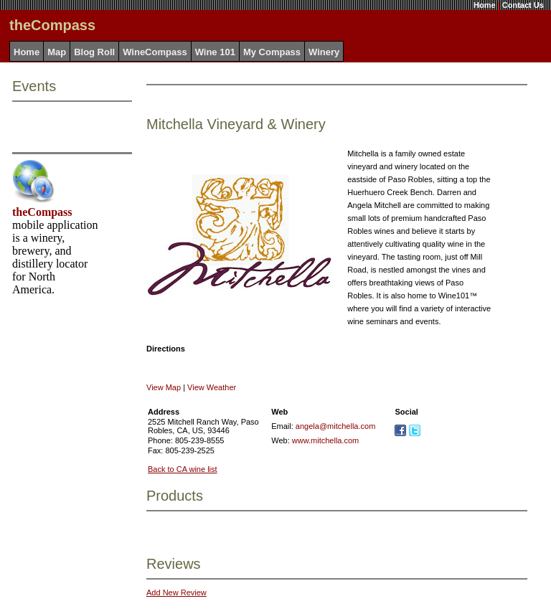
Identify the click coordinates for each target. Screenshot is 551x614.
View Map (163, 387)
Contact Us (523, 5)
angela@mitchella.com (335, 426)
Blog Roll (94, 52)
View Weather (211, 387)
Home (485, 5)
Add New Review (176, 592)
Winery (324, 52)
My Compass (272, 52)
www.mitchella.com (325, 440)
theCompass (42, 212)
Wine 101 (215, 52)
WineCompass (155, 52)
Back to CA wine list (182, 469)
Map (56, 52)
